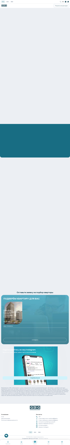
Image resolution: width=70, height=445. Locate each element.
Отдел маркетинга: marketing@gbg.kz (47, 418)
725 (62, 1)
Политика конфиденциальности (9, 420)
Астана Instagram (42, 425)
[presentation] (14, 333)
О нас (2, 416)
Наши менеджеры (5, 418)
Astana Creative (43, 438)
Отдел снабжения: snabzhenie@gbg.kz (47, 420)
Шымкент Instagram (42, 427)
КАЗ (7, 1)
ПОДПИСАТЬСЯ (35, 378)
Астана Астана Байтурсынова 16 (45, 422)
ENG (12, 1)
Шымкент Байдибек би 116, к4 (44, 423)
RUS (3, 1)
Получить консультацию (61, 5)
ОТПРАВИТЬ (35, 340)
